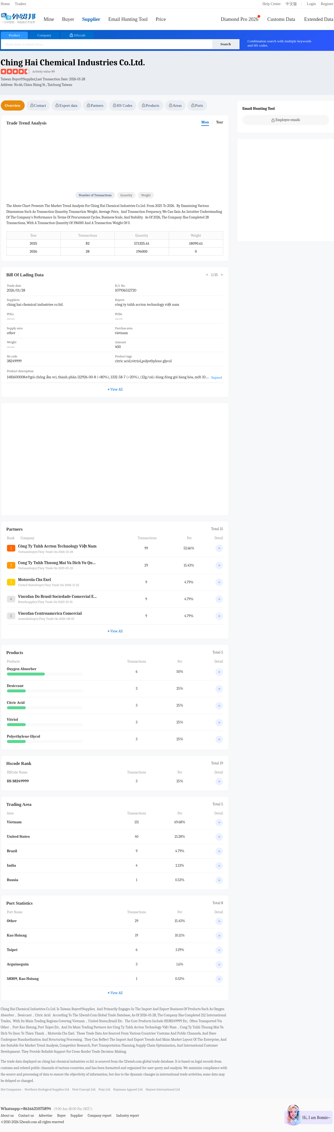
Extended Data (318, 19)
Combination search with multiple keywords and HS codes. (279, 43)
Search (225, 44)
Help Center (271, 4)
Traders (20, 4)
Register (327, 4)
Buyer (68, 19)
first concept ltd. (84, 1089)
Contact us (26, 1116)
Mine (49, 19)
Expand (216, 377)
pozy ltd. (104, 1089)
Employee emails (285, 120)
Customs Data (281, 19)
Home (5, 4)
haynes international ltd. (163, 1089)
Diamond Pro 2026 (239, 19)
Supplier (91, 19)
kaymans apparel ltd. (128, 1089)
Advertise (45, 1116)
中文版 (291, 4)
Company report (99, 1116)
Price (161, 19)
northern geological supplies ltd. (46, 1089)
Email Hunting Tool (128, 19)
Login (311, 4)
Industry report (127, 1116)
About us (7, 1116)
